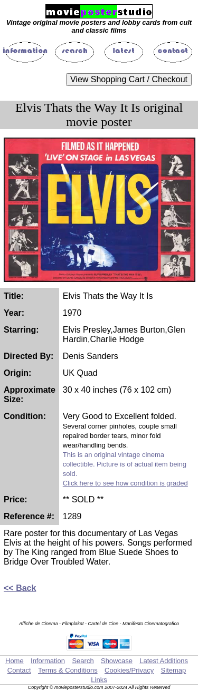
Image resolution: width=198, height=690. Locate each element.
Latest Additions (163, 661)
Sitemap (173, 670)
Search (82, 661)
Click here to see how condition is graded (125, 483)
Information (48, 661)
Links (99, 680)
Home (14, 661)
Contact (19, 670)
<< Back (20, 588)
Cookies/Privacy (129, 670)
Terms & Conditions (68, 670)
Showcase (117, 661)
